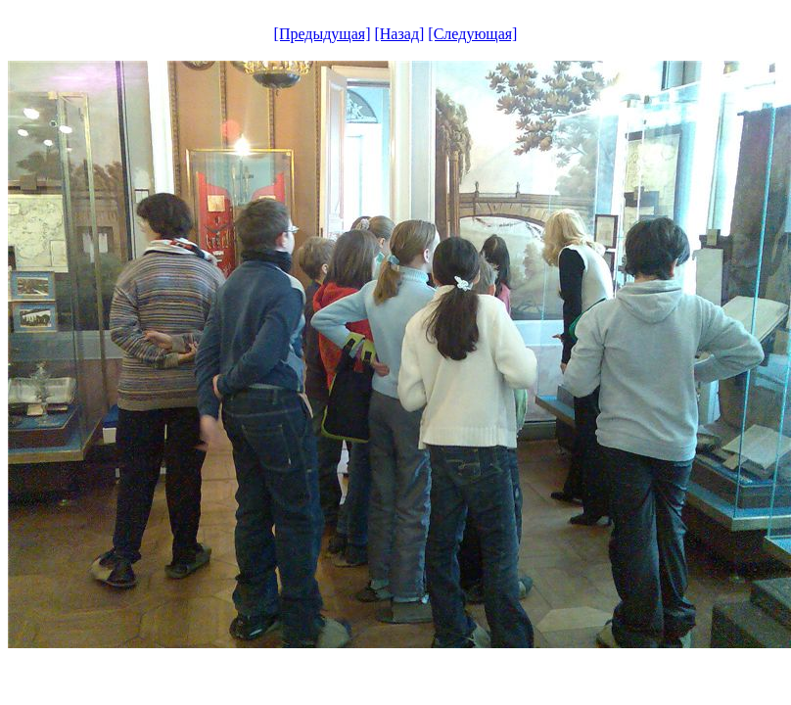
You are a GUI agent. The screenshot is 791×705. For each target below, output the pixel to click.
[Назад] (399, 33)
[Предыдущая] (322, 33)
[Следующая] (472, 33)
